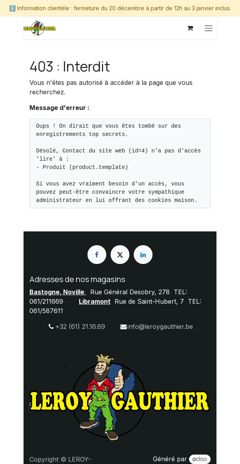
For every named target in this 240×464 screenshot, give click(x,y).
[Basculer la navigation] (208, 28)
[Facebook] (96, 254)
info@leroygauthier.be (160, 326)
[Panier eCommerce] (190, 28)
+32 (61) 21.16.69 (80, 326)
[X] (120, 254)
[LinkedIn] (143, 254)
